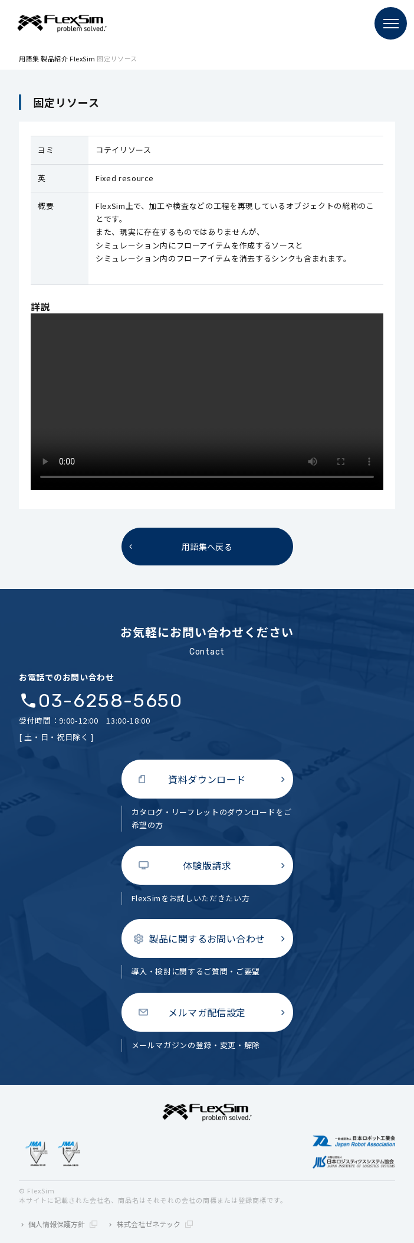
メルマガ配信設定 (207, 1012)
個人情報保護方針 (62, 1224)
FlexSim (83, 58)
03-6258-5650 (110, 701)
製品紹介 (54, 58)
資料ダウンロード (207, 779)
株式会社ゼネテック (155, 1224)
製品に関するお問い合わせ (207, 938)
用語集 (29, 58)
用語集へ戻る (207, 546)
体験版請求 (207, 865)
